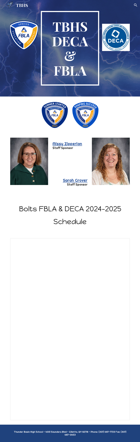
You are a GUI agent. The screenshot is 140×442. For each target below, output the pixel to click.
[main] (70, 48)
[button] (135, 5)
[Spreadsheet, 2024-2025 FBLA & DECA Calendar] (70, 329)
